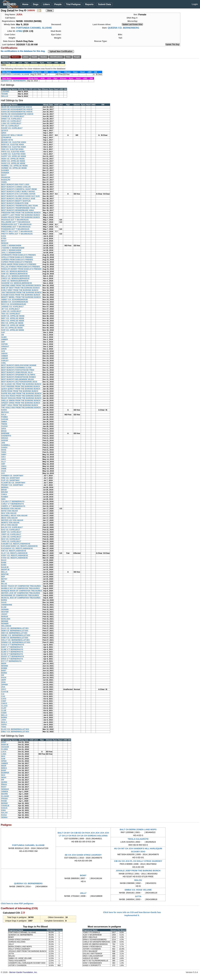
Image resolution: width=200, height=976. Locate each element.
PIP (2, 675)
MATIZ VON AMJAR (9, 511)
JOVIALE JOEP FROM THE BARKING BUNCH (138, 870)
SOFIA (4, 725)
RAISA (4, 815)
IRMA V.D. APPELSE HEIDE (12, 325)
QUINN (4, 782)
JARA (3, 720)
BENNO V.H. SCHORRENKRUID (14, 302)
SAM (3, 759)
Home (25, 4)
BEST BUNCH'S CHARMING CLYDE (16, 368)
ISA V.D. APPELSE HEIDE (12, 328)
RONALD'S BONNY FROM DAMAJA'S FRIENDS (21, 269)
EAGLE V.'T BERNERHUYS (12, 645)
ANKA (3, 466)
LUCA (3, 752)
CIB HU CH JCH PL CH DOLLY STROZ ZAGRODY (138, 861)
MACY (3, 175)
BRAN (3, 431)
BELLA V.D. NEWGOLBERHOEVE (15, 276)
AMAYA (4, 353)
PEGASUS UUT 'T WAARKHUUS (15, 220)
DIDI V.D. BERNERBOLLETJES (14, 633)
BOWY (83, 875)
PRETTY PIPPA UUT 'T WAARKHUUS (17, 234)
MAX (3, 756)
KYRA (3, 238)
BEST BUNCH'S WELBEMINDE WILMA (17, 379)
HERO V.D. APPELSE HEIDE (13, 161)
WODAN (4, 243)
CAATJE (4, 692)
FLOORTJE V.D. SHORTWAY (13, 483)
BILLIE (4, 584)
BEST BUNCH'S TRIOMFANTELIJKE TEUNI (19, 206)
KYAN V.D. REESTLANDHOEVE (14, 558)
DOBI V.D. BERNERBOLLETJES (14, 638)
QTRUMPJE (6, 137)
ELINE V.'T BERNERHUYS (12, 649)
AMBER (4, 339)
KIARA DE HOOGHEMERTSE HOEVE (17, 109)
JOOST (4, 614)
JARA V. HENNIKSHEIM (11, 250)
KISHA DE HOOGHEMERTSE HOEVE (16, 112)
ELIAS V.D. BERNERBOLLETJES (15, 729)
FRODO (4, 799)
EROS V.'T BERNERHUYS (12, 659)
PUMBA (4, 417)
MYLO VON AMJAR (9, 525)
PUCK (3, 678)
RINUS (4, 784)
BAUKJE (5, 567)
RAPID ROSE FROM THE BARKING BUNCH (19, 391)
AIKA (3, 457)
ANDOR (4, 358)
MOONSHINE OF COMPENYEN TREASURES (20, 595)
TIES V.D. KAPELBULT (10, 314)
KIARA (4, 410)
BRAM (4, 490)
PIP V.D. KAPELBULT (10, 126)
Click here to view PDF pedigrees (17, 903)
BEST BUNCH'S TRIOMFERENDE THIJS (18, 208)
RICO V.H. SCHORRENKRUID (13, 304)
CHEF (3, 701)
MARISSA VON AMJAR (11, 508)
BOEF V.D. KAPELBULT (11, 532)
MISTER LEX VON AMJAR (12, 520)
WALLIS (4, 96)
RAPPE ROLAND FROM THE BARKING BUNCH (21, 393)
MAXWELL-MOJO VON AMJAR (14, 516)
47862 (19, 31)
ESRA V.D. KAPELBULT (11, 121)
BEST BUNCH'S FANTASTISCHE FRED (17, 370)
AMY (3, 342)
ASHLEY (5, 361)
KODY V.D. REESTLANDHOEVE (14, 555)
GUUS (3, 602)
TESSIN (4, 94)
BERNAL (5, 487)
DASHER (5, 170)
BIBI (3, 581)
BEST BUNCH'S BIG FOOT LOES (15, 184)
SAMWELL (5, 445)
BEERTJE (5, 570)
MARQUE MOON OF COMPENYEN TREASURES (21, 591)
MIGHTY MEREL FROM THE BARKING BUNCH (21, 297)
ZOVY (3, 689)
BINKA (4, 768)
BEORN (4, 794)
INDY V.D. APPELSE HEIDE (12, 318)
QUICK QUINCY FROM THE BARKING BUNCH (20, 389)
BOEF (3, 742)
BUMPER (5, 773)
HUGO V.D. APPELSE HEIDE (13, 163)
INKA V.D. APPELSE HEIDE (12, 321)
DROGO (4, 438)
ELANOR (5, 796)
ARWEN (4, 791)
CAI (2, 694)
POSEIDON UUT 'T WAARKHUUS (15, 229)
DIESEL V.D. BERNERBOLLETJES (15, 635)
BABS (3, 565)
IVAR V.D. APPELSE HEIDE (12, 330)
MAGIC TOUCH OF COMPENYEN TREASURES (21, 586)
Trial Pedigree (73, 4)
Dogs (36, 4)
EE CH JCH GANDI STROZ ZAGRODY (83, 855)
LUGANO (5, 91)
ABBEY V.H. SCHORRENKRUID (14, 299)
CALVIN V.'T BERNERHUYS (12, 501)
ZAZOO (4, 426)
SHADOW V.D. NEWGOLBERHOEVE (16, 283)
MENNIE (4, 621)
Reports (89, 4)
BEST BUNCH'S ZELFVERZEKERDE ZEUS (19, 382)
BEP (3, 577)
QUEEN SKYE (7, 140)
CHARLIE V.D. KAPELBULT (12, 116)
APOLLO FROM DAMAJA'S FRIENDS (17, 257)
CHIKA (4, 494)
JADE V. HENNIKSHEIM (11, 245)
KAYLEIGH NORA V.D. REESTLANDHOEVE (19, 546)
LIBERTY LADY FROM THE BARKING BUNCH (20, 215)
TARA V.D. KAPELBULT (11, 541)
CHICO (4, 703)
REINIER (5, 624)
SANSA (4, 447)
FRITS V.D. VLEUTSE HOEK (13, 152)
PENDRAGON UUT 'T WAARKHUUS (16, 224)
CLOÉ (3, 710)
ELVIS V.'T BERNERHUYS (12, 654)
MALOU (138, 880)
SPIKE (4, 761)
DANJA (4, 808)
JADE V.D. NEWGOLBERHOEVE (14, 281)
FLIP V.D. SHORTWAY (10, 480)
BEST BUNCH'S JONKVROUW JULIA (17, 372)
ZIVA (3, 687)
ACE (3, 351)
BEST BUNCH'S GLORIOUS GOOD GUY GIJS (20, 196)
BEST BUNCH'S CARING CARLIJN (16, 187)
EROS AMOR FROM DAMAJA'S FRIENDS (18, 264)
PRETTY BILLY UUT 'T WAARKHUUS (16, 231)
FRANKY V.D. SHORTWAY (12, 485)
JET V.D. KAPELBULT (10, 309)
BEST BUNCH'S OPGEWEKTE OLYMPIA (18, 375)
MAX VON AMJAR (8, 513)
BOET (3, 670)
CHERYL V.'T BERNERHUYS (13, 506)
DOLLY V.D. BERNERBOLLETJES (15, 640)
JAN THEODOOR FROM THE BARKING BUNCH (21, 292)
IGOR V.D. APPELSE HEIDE (12, 316)
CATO (3, 699)
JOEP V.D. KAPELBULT (11, 534)
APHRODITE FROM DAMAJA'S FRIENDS (18, 255)
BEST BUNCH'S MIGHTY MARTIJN (16, 201)
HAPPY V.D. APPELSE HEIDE (13, 156)
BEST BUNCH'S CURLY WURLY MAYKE (18, 191)
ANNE (3, 469)
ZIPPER (4, 685)
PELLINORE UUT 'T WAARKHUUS (15, 222)
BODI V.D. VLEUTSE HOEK (12, 145)
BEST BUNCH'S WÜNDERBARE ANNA (17, 210)
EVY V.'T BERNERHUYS (11, 661)
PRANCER (5, 177)
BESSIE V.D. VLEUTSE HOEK (13, 142)
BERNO (4, 803)
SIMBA (4, 422)
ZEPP (3, 680)
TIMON (4, 424)
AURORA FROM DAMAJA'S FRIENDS (17, 260)
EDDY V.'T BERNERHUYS (12, 647)
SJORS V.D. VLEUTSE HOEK (13, 154)
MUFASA (5, 412)
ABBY (3, 454)
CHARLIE (5, 806)
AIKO (3, 459)
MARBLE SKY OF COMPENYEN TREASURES (20, 588)
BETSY (4, 579)
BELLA (4, 572)
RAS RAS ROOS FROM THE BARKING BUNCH (21, 396)
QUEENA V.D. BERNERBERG (123, 28)
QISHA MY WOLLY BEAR (11, 135)
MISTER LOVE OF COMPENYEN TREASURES (20, 593)
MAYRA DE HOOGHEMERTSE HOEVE (17, 114)
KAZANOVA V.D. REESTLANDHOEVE (17, 548)
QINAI (3, 133)
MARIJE (4, 616)
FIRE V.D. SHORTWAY (10, 478)
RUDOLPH (5, 180)
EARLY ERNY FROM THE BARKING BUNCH (19, 290)
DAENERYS (6, 436)
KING (3, 810)
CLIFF (3, 708)
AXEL (3, 363)
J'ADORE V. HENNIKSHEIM (12, 248)
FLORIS (4, 749)
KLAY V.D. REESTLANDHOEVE (14, 553)
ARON (3, 349)
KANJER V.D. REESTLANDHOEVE (15, 544)
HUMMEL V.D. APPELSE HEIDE (14, 166)
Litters (46, 4)
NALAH (4, 813)
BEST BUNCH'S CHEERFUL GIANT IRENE (19, 189)
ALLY (3, 462)
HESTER (5, 612)
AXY (3, 473)
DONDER (5, 173)
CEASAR (5, 747)
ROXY (3, 787)
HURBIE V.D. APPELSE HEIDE (14, 168)
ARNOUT (5, 346)
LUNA (3, 754)
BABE (3, 562)
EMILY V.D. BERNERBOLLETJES (15, 732)
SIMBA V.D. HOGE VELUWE (138, 890)
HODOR (4, 440)
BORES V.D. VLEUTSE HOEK (13, 147)
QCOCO (4, 130)
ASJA (3, 471)
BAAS (3, 560)
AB (2, 335)
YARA (3, 452)
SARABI (4, 419)
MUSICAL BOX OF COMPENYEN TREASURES (20, 598)
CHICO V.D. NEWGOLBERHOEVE (15, 278)
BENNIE (4, 666)
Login (195, 4)
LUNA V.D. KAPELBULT (11, 123)
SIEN (3, 499)
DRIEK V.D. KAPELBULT (11, 119)
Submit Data (104, 4)
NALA (3, 415)
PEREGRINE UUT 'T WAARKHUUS (15, 227)
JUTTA (138, 896)
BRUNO (4, 492)
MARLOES (5, 619)
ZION (3, 682)
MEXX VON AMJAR (9, 518)
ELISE (3, 607)
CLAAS (4, 706)
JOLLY (83, 893)
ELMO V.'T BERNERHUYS (12, 652)
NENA (3, 777)
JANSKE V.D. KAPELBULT (12, 307)
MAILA (4, 722)
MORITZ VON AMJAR (10, 523)
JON (3, 443)
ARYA (3, 429)
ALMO (3, 337)
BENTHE (5, 574)
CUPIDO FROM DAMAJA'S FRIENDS (16, 262)
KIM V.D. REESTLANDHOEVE (13, 551)
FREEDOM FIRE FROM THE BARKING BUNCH (21, 213)
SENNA (4, 817)
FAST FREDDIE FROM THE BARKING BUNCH (20, 386)
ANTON (4, 344)
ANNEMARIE (6, 605)
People (58, 4)
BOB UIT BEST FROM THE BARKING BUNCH (20, 288)
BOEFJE (4, 745)
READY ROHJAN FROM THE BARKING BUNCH (21, 398)
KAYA (3, 236)
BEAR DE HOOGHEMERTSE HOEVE (16, 107)
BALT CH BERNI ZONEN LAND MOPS (138, 829)
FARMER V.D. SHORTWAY (12, 476)
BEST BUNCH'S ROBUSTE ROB (14, 203)
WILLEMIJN (6, 626)
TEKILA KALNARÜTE (138, 839)
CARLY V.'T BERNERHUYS (12, 504)
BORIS (4, 600)
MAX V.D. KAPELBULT (10, 539)
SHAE (3, 450)
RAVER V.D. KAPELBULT (11, 128)
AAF (3, 332)
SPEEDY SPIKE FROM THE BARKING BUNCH (20, 403)
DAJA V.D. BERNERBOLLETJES (15, 628)
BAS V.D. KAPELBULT (10, 530)
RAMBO (4, 497)
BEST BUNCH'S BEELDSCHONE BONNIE (18, 365)
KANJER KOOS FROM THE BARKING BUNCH (20, 295)
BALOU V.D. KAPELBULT (12, 527)
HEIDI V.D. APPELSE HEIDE (13, 159)
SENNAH (5, 789)
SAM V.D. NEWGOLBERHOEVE (14, 274)
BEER (3, 663)
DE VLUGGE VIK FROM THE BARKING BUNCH (21, 384)
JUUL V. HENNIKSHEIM (11, 253)
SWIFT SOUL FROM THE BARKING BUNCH (19, 405)
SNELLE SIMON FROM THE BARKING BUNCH (20, 400)
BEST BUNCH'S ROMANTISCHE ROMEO (18, 377)
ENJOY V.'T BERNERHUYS (12, 656)
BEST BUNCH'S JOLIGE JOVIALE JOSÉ (18, 199)
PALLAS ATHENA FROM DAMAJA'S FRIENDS (20, 267)
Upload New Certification (61, 51)
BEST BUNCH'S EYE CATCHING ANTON (18, 194)
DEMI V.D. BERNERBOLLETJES (14, 631)
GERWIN (5, 609)
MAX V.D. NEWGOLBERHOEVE (14, 271)
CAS (3, 696)
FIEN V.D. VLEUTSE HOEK (12, 149)
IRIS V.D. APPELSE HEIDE (12, 323)
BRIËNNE (5, 433)
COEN (3, 713)
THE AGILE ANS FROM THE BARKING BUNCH (21, 408)
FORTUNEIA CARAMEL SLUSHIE (34, 28)
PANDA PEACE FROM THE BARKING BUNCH (20, 217)
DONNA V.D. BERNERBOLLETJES (15, 642)
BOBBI (4, 668)
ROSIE (4, 801)
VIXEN (4, 182)
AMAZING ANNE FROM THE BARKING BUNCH (21, 285)
